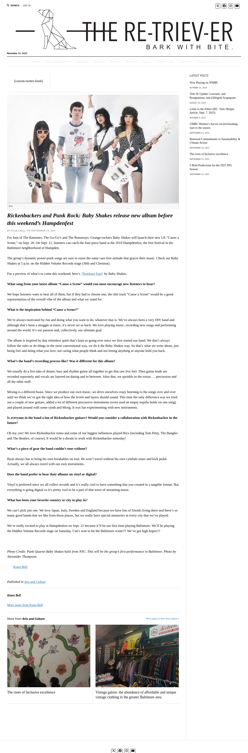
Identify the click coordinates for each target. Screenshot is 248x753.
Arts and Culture (56, 62)
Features (99, 62)
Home (36, 62)
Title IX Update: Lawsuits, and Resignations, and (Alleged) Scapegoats (213, 95)
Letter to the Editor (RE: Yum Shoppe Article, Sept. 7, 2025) (212, 110)
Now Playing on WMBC (204, 82)
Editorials (81, 62)
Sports (147, 62)
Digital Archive (207, 62)
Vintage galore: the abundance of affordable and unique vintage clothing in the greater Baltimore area (135, 694)
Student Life (165, 62)
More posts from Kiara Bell (25, 605)
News (113, 62)
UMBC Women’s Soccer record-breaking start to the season (214, 125)
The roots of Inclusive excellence (31, 692)
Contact (183, 62)
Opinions (132, 62)
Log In (27, 5)
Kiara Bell (20, 567)
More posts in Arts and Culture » (162, 618)
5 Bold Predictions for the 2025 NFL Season (211, 167)
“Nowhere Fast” (92, 274)
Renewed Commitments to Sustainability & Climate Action (215, 140)
